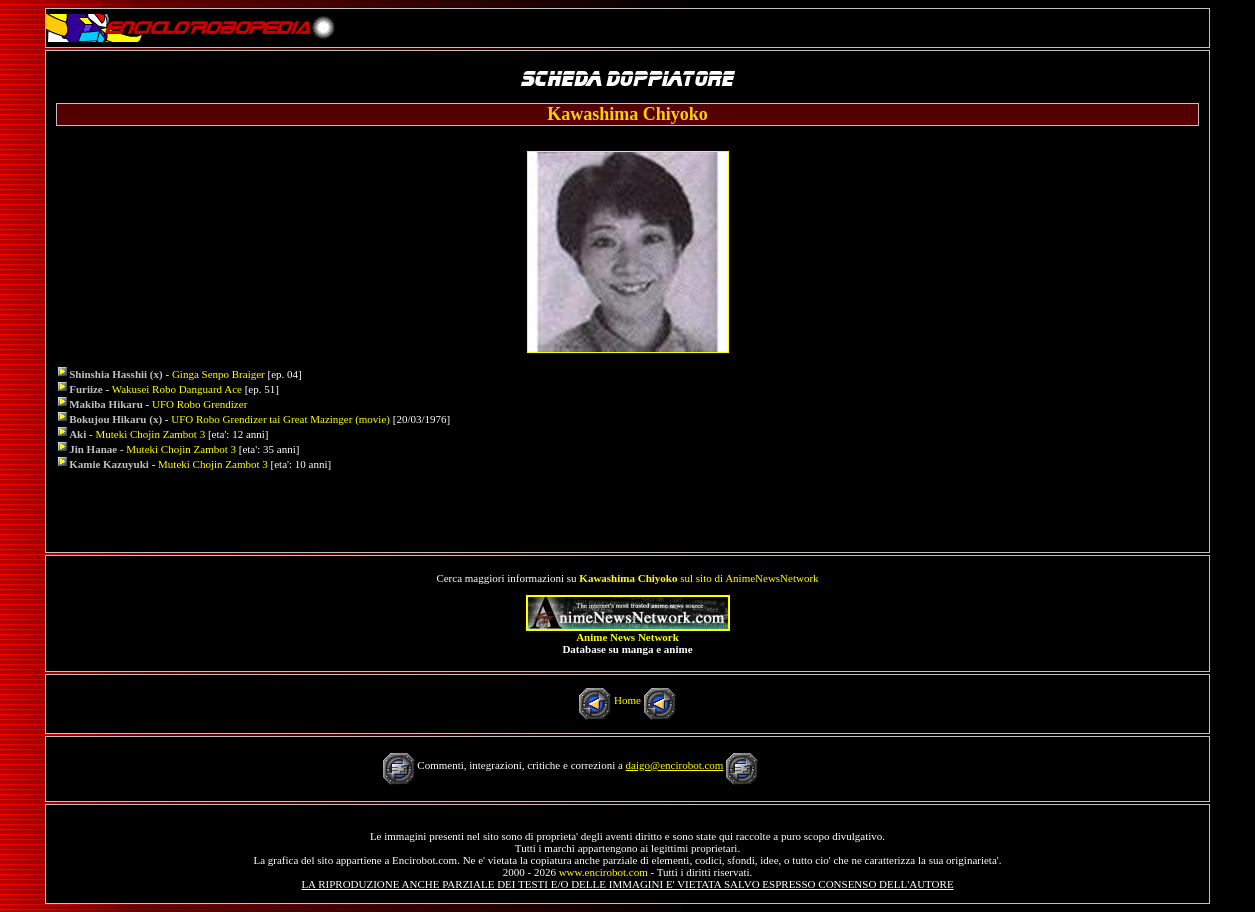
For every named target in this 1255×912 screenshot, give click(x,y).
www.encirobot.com (603, 872)
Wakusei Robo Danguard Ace (177, 389)
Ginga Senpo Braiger (218, 374)
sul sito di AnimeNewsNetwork (698, 578)
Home (627, 700)
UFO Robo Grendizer (199, 404)
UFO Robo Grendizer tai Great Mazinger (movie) (280, 419)
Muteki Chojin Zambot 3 (150, 434)
